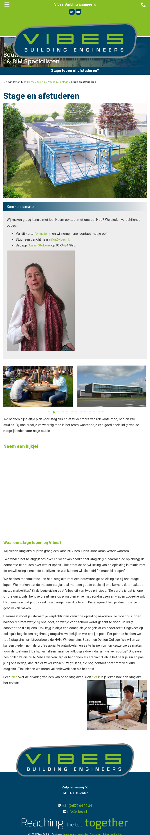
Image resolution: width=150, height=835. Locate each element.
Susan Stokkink (39, 245)
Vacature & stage (58, 82)
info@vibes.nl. (59, 239)
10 (90, 412)
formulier (41, 234)
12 (99, 412)
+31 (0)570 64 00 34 (77, 806)
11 (94, 412)
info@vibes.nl (77, 812)
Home (31, 82)
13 (103, 412)
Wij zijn (41, 82)
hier (14, 677)
